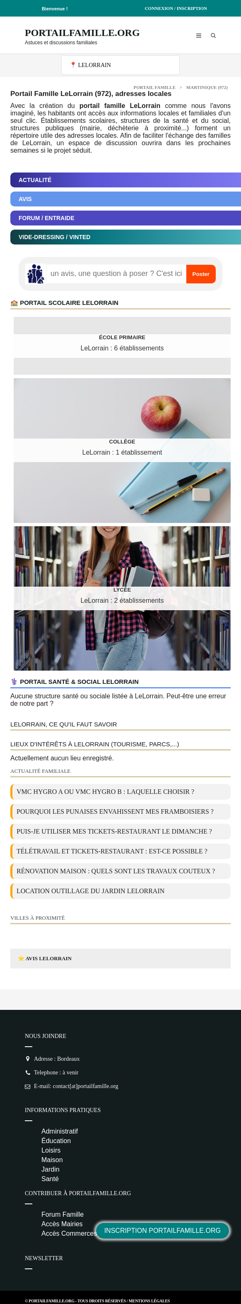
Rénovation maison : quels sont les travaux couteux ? (116, 871)
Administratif (59, 1131)
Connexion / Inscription (176, 8)
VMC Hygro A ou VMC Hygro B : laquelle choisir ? (105, 791)
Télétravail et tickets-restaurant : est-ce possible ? (112, 851)
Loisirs (50, 1150)
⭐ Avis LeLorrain (45, 958)
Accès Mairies (62, 1223)
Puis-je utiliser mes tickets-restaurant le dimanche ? (114, 831)
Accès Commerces (69, 1233)
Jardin (50, 1169)
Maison (52, 1159)
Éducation (56, 1140)
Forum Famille (62, 1214)
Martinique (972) (207, 87)
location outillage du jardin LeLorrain (90, 890)
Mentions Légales (149, 1301)
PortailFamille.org (82, 32)
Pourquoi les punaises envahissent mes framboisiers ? (115, 811)
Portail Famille (155, 87)
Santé (50, 1178)
